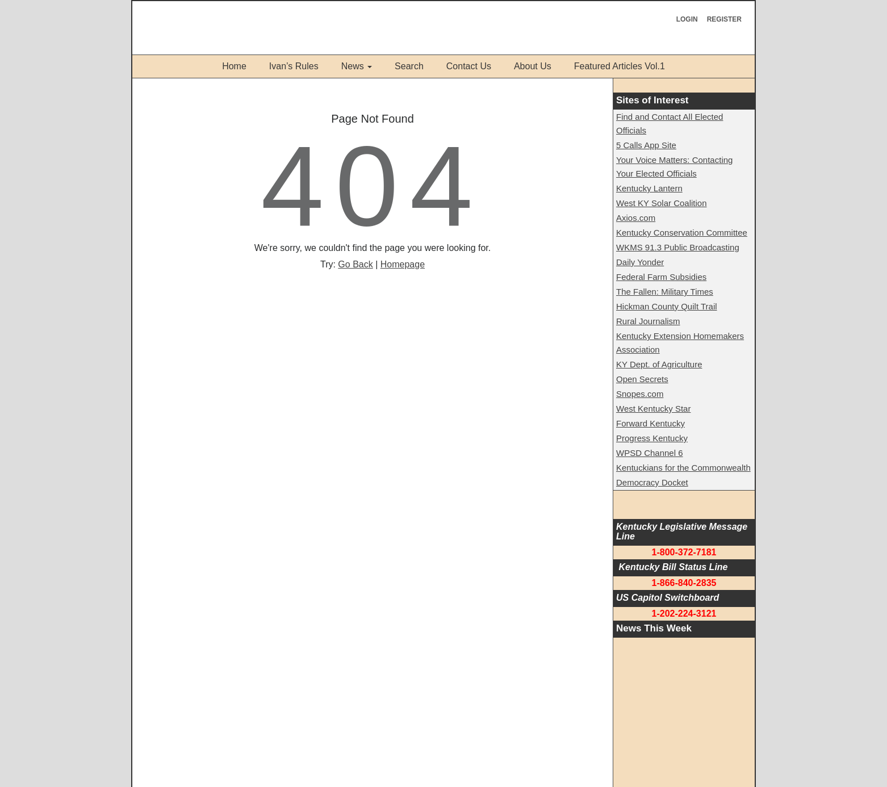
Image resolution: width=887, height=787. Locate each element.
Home (234, 66)
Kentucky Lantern (649, 188)
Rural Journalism (648, 321)
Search (409, 66)
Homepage (402, 264)
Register (724, 19)
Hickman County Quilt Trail (666, 306)
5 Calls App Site (646, 145)
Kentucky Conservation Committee (681, 232)
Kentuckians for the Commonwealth (683, 467)
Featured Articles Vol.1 (619, 66)
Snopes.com (639, 394)
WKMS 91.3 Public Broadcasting (677, 247)
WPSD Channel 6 (649, 453)
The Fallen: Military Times (664, 291)
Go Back (355, 264)
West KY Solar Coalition (661, 203)
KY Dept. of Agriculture (659, 364)
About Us (532, 66)
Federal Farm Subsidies (661, 277)
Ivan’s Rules (294, 66)
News (352, 66)
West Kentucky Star (653, 408)
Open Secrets (642, 379)
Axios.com (635, 218)
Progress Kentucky (652, 438)
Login (687, 19)
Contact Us (468, 66)
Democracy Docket (652, 482)
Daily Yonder (640, 262)
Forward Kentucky (650, 423)
